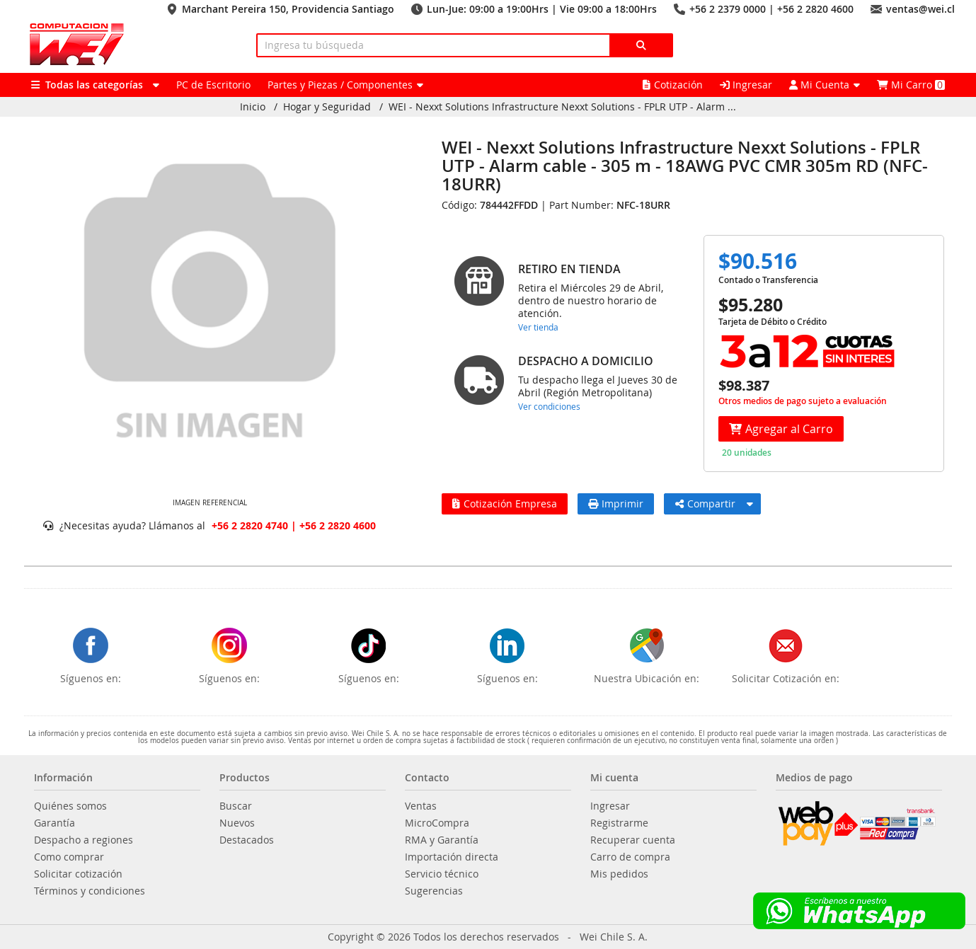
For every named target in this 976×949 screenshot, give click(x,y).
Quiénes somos (70, 806)
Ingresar (746, 84)
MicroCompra (437, 823)
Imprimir (615, 503)
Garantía (54, 823)
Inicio (252, 106)
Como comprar (69, 857)
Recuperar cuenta (632, 840)
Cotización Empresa (504, 503)
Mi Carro (911, 84)
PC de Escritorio (213, 84)
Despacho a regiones (83, 840)
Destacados (246, 840)
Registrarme (619, 823)
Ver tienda (538, 327)
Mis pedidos (619, 874)
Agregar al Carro (781, 429)
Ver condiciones (549, 406)
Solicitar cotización (78, 874)
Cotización (673, 84)
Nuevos (237, 823)
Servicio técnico (441, 874)
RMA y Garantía (441, 840)
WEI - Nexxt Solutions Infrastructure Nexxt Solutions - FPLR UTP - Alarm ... (562, 106)
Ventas (421, 806)
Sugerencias (434, 891)
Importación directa (451, 857)
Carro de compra (630, 857)
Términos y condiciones (89, 891)
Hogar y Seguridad (327, 106)
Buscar (235, 806)
